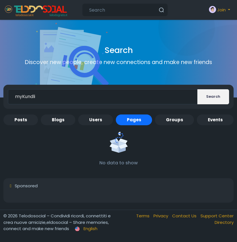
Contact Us (185, 216)
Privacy (161, 216)
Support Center (217, 216)
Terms (143, 216)
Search (213, 96)
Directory (224, 222)
